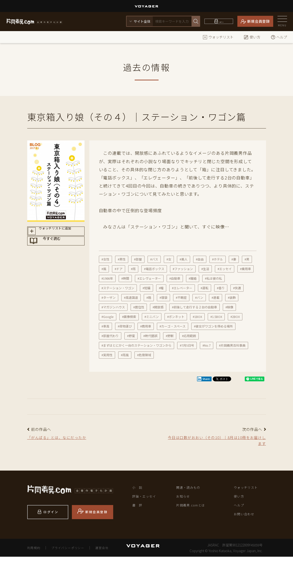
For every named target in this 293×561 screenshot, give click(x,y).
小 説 (138, 490)
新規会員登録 (258, 21)
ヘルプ (279, 36)
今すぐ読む (60, 249)
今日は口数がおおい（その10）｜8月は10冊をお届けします (216, 442)
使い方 (252, 36)
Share (203, 379)
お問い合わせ (246, 520)
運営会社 (108, 552)
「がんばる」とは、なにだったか (62, 438)
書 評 (138, 510)
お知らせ (184, 500)
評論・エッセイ (147, 500)
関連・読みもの (191, 490)
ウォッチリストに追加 (60, 232)
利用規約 (34, 552)
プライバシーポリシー (71, 552)
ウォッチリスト (218, 36)
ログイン (221, 21)
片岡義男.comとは (194, 510)
